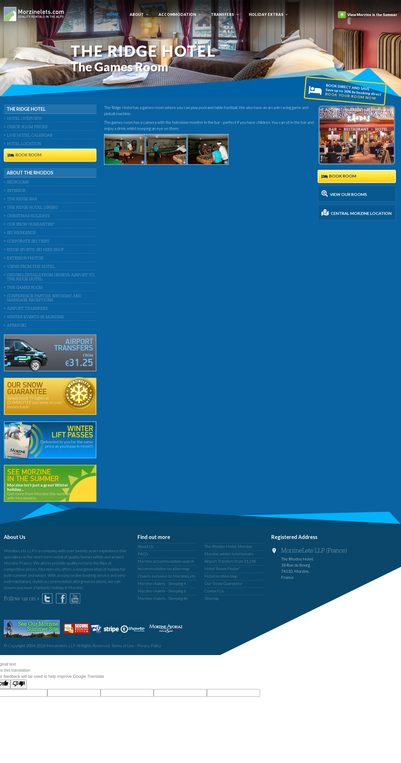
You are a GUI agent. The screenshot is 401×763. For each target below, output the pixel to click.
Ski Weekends (21, 233)
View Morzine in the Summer (367, 15)
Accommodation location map (164, 568)
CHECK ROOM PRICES (27, 127)
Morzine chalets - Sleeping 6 (162, 590)
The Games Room (25, 288)
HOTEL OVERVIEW (24, 119)
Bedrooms (18, 183)
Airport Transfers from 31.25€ (230, 561)
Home (113, 14)
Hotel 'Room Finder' (222, 568)
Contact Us (214, 590)
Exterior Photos (25, 259)
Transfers (222, 14)
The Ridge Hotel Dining (32, 208)
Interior (16, 191)
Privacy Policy (149, 645)
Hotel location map (221, 575)
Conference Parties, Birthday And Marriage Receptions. (44, 298)
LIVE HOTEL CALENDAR (29, 136)
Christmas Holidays (28, 216)
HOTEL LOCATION (24, 144)
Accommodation (177, 14)
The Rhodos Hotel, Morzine (228, 546)
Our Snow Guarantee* (31, 225)
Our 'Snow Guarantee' (223, 583)
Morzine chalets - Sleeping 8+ (163, 598)
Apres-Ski (16, 326)
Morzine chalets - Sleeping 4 (162, 583)
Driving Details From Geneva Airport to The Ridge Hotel (50, 277)
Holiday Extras (266, 14)
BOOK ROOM (28, 155)
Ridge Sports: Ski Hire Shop (35, 250)
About (137, 14)
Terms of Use (122, 645)
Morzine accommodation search (166, 561)
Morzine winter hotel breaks (228, 553)
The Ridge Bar (22, 199)
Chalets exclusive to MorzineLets (166, 575)
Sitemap (211, 598)
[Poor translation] (18, 684)
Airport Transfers (27, 309)
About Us (146, 546)
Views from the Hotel (31, 267)
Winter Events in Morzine (35, 317)
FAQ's (143, 553)
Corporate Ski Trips (28, 242)
